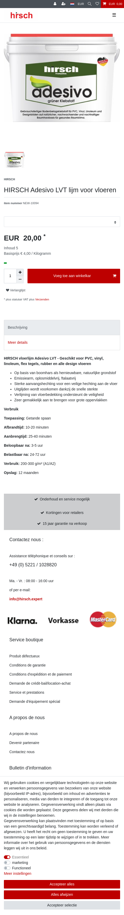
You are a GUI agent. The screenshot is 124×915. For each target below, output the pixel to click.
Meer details (17, 342)
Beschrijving (17, 327)
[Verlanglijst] (97, 4)
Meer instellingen (17, 873)
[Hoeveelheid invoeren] (10, 276)
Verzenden (42, 299)
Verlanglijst (15, 290)
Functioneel (21, 868)
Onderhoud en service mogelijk (65, 499)
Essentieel (20, 857)
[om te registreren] (64, 4)
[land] (72, 4)
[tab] (62, 327)
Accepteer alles (62, 884)
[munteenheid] (81, 4)
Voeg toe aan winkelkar (84, 276)
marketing (20, 863)
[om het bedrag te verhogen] (20, 272)
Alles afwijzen (62, 894)
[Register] (55, 4)
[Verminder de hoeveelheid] (20, 279)
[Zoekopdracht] (90, 4)
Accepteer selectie (62, 905)
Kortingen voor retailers (65, 513)
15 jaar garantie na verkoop (65, 523)
